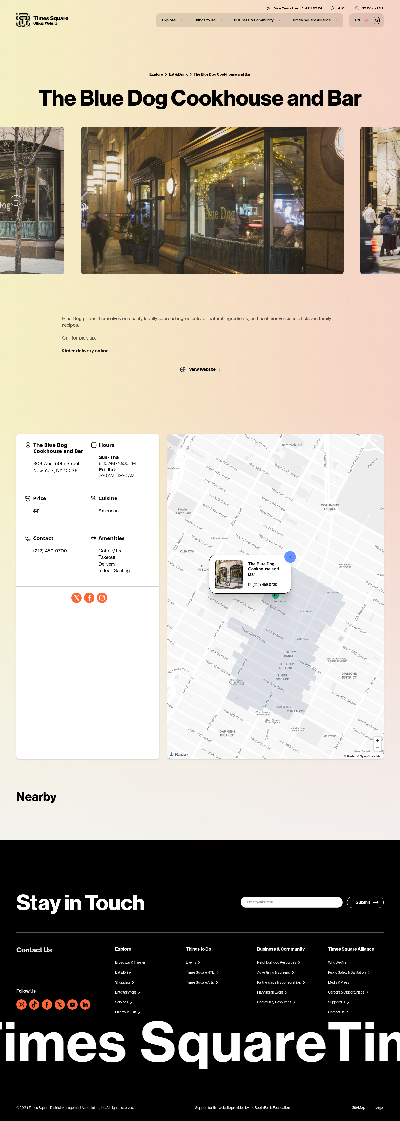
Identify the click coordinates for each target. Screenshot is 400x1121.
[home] (42, 20)
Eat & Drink (178, 74)
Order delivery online (85, 351)
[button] (172, 20)
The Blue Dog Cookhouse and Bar (222, 74)
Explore (156, 74)
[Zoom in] (377, 740)
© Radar (350, 756)
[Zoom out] (377, 747)
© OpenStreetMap (369, 756)
